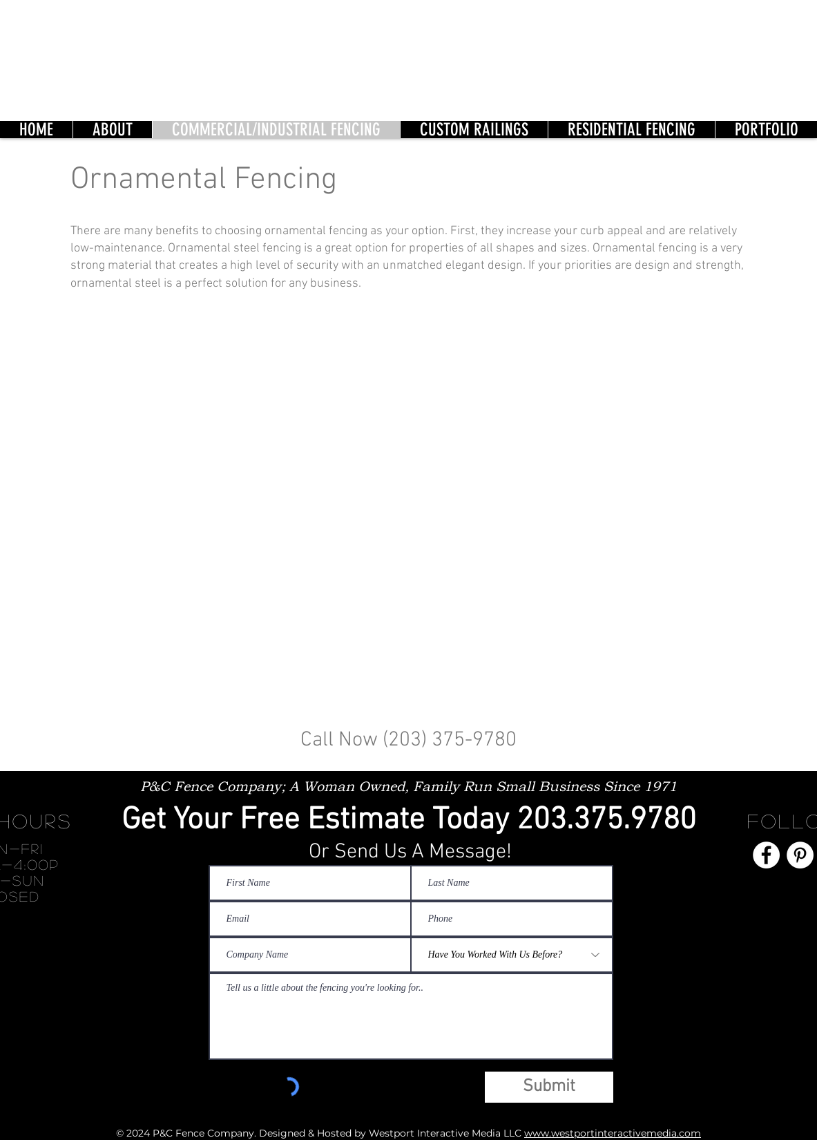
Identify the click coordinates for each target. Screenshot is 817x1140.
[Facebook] (766, 855)
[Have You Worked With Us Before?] (511, 955)
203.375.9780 (606, 820)
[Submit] (549, 1087)
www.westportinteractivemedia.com (612, 1133)
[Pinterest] (800, 855)
